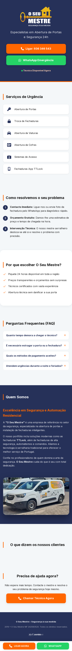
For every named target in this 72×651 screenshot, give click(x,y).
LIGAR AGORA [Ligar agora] (19, 646)
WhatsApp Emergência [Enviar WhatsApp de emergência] (36, 60)
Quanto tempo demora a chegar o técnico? (31, 335)
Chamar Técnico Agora (36, 598)
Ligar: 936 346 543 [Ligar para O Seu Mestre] (36, 48)
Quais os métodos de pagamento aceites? (31, 355)
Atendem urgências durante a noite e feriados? (34, 365)
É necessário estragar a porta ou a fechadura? (34, 345)
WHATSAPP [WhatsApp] (53, 646)
